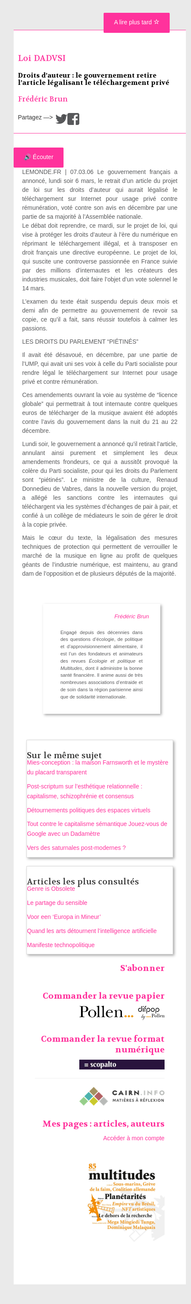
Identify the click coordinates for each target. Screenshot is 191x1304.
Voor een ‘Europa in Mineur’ (64, 916)
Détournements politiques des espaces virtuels (88, 810)
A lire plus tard (136, 22)
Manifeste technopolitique (61, 945)
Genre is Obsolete (51, 888)
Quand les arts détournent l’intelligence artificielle (91, 930)
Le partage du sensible (57, 902)
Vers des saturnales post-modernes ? (76, 847)
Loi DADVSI (42, 58)
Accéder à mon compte (134, 1138)
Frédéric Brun (43, 99)
